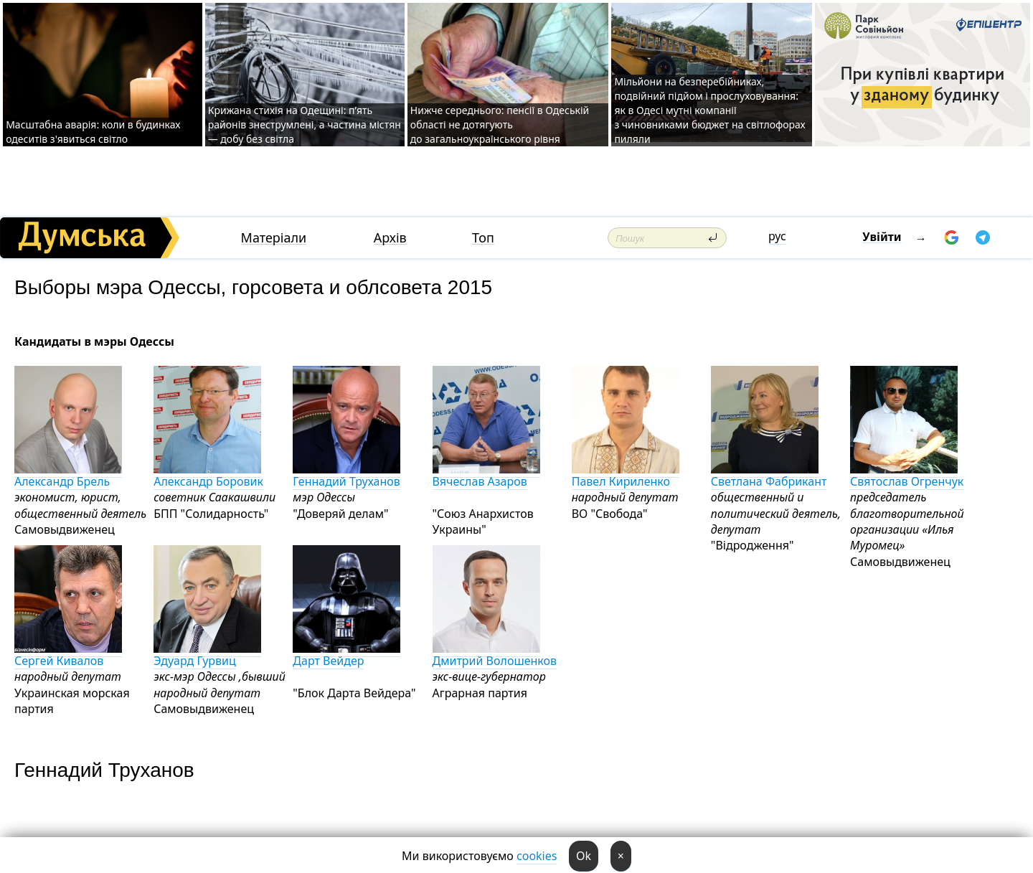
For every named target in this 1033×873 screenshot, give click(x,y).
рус (777, 236)
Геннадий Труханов (346, 475)
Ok (583, 856)
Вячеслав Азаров (486, 475)
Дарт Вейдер (346, 655)
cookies (536, 856)
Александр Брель (68, 475)
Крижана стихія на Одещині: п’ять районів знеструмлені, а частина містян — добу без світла (304, 124)
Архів (390, 238)
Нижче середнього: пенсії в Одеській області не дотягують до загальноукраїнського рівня (499, 124)
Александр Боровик (208, 475)
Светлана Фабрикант (769, 475)
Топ (483, 238)
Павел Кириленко (625, 475)
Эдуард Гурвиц (207, 655)
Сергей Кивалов (68, 655)
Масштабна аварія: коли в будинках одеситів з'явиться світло (93, 132)
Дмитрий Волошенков (495, 655)
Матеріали (274, 238)
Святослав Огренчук (906, 475)
